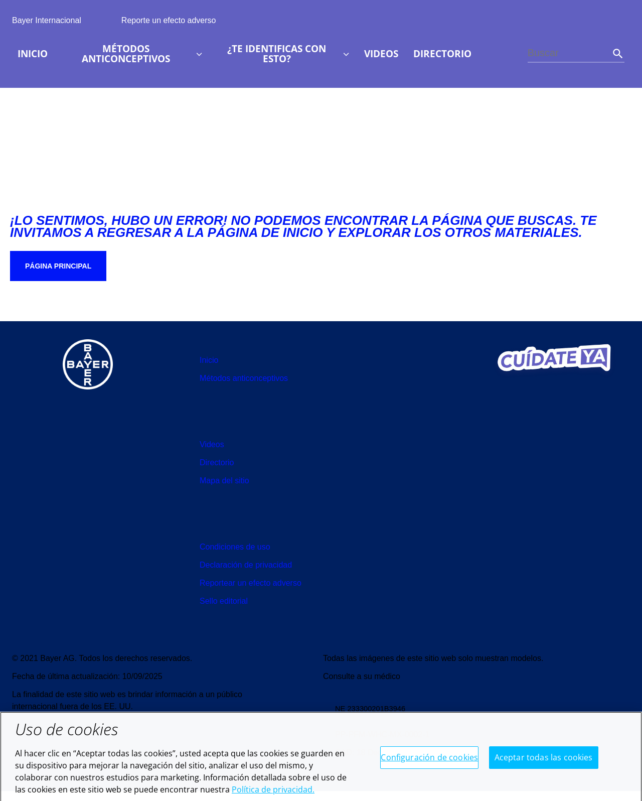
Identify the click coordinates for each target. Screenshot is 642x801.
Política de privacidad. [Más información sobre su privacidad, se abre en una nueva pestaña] (273, 794)
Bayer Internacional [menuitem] (46, 20)
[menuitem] (33, 54)
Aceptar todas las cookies (544, 762)
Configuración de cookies (429, 762)
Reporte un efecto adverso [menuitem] (168, 20)
